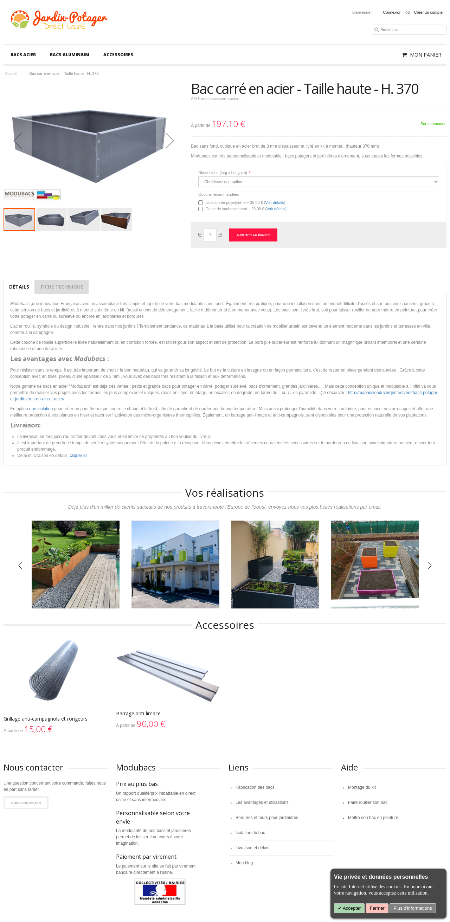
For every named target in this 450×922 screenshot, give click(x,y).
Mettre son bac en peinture (373, 817)
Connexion (392, 12)
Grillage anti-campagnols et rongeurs (46, 718)
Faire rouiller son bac (367, 802)
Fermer (377, 908)
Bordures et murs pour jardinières (267, 817)
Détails (19, 286)
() (245, 202)
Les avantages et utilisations (262, 802)
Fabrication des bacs (255, 787)
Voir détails (274, 202)
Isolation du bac (250, 832)
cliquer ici (78, 455)
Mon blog (244, 862)
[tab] (19, 287)
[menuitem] (23, 54)
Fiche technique (62, 286)
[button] (52, 219)
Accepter (351, 908)
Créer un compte (428, 12)
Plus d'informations (412, 908)
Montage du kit (362, 787)
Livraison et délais (252, 847)
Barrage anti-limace (138, 713)
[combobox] (411, 29)
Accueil (11, 73)
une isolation (41, 408)
